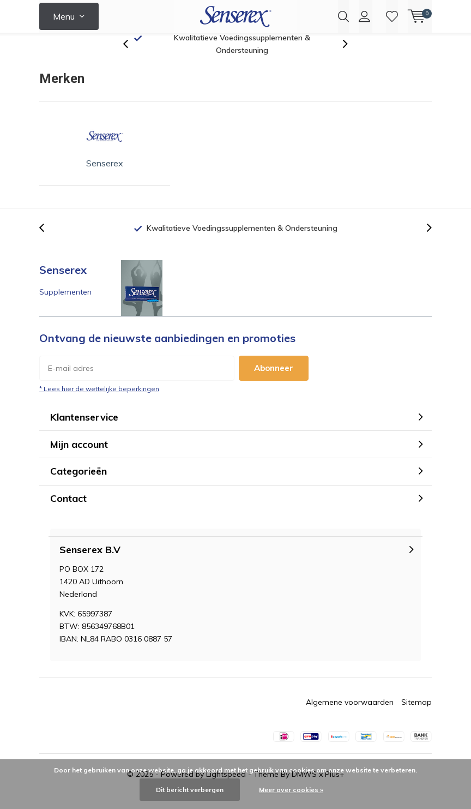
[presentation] (131, 57)
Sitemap (416, 716)
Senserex (104, 156)
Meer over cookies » (291, 790)
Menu (64, 16)
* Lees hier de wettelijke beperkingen (99, 402)
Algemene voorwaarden (350, 716)
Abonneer (273, 381)
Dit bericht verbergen (190, 790)
